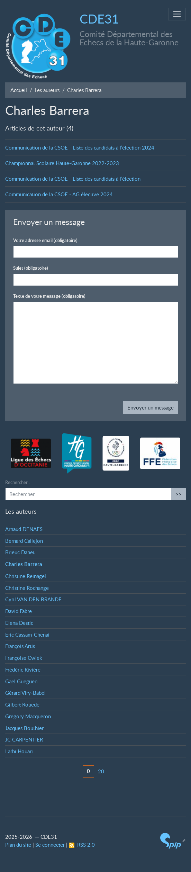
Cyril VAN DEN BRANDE (33, 599)
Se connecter (50, 844)
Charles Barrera (23, 564)
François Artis (20, 645)
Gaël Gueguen (21, 681)
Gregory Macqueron (28, 716)
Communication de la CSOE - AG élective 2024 (59, 194)
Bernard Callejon (24, 540)
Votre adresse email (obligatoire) (45, 240)
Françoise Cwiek (23, 657)
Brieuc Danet (20, 552)
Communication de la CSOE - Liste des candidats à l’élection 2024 (79, 147)
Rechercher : (17, 482)
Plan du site (18, 844)
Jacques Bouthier (24, 728)
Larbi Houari (19, 751)
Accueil (18, 90)
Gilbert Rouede (22, 704)
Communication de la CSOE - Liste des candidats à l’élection (72, 178)
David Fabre (18, 611)
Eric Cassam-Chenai (27, 634)
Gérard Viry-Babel (25, 692)
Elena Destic (19, 622)
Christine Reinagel (25, 576)
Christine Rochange (27, 587)
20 (101, 771)
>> (178, 494)
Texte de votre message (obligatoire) (49, 296)
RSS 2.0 (82, 844)
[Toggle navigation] (177, 14)
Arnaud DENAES (24, 528)
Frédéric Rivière (22, 669)
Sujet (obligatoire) (30, 268)
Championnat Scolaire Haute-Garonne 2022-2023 (62, 163)
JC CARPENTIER (24, 739)
